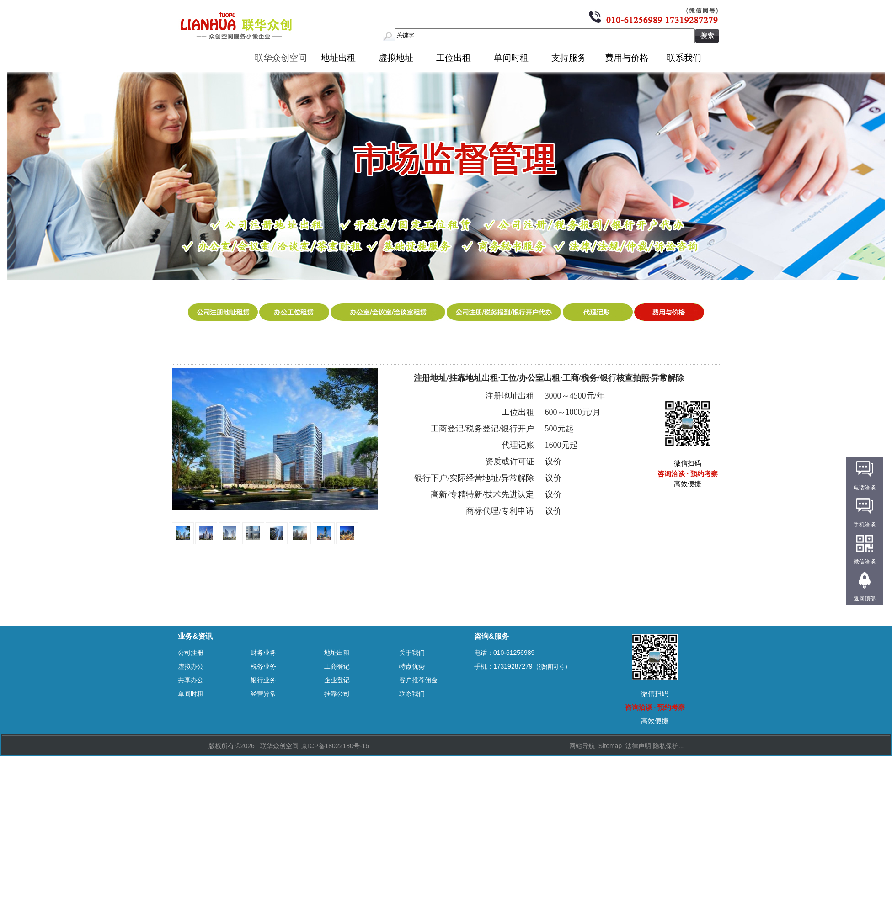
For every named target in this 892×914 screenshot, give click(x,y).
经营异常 (263, 693)
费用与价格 (626, 58)
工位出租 (453, 58)
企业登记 (337, 680)
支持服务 (568, 58)
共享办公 (190, 680)
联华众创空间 (281, 58)
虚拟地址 (396, 58)
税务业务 (263, 666)
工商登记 (337, 666)
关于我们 (412, 652)
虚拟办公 (190, 666)
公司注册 (190, 652)
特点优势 (412, 666)
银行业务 (263, 680)
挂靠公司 (337, 693)
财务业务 (263, 652)
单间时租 (511, 58)
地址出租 (338, 58)
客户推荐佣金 (418, 680)
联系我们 (684, 58)
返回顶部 (865, 598)
